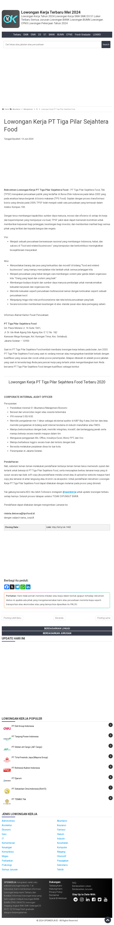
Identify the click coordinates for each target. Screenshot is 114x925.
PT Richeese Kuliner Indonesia (26, 768)
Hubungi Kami (55, 889)
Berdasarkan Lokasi (57, 628)
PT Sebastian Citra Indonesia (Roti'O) (29, 789)
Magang (61, 851)
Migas (5, 856)
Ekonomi (6, 829)
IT (3, 838)
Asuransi (61, 825)
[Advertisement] (57, 76)
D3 (39, 34)
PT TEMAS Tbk (19, 799)
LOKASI (97, 34)
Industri (61, 838)
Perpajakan (62, 860)
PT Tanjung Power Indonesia (25, 736)
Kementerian (8, 843)
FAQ (74, 883)
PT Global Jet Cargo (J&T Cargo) (27, 747)
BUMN (60, 34)
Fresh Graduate (83, 34)
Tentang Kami (55, 886)
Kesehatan (62, 843)
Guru (4, 834)
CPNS (69, 34)
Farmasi (61, 829)
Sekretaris (62, 865)
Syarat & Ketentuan (58, 898)
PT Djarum (17, 778)
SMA (25, 34)
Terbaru (17, 34)
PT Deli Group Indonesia (23, 726)
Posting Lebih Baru (12, 618)
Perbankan (7, 860)
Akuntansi (62, 820)
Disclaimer (54, 895)
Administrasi (8, 820)
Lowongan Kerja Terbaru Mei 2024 (51, 12)
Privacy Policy (55, 892)
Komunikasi (8, 851)
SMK (33, 34)
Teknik (60, 869)
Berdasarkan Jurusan (57, 633)
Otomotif (61, 856)
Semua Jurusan (10, 869)
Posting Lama (103, 618)
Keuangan (7, 847)
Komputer (62, 847)
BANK (52, 34)
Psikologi (7, 865)
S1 (44, 34)
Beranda (59, 618)
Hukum (60, 834)
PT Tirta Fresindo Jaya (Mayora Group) (30, 757)
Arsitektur (7, 825)
